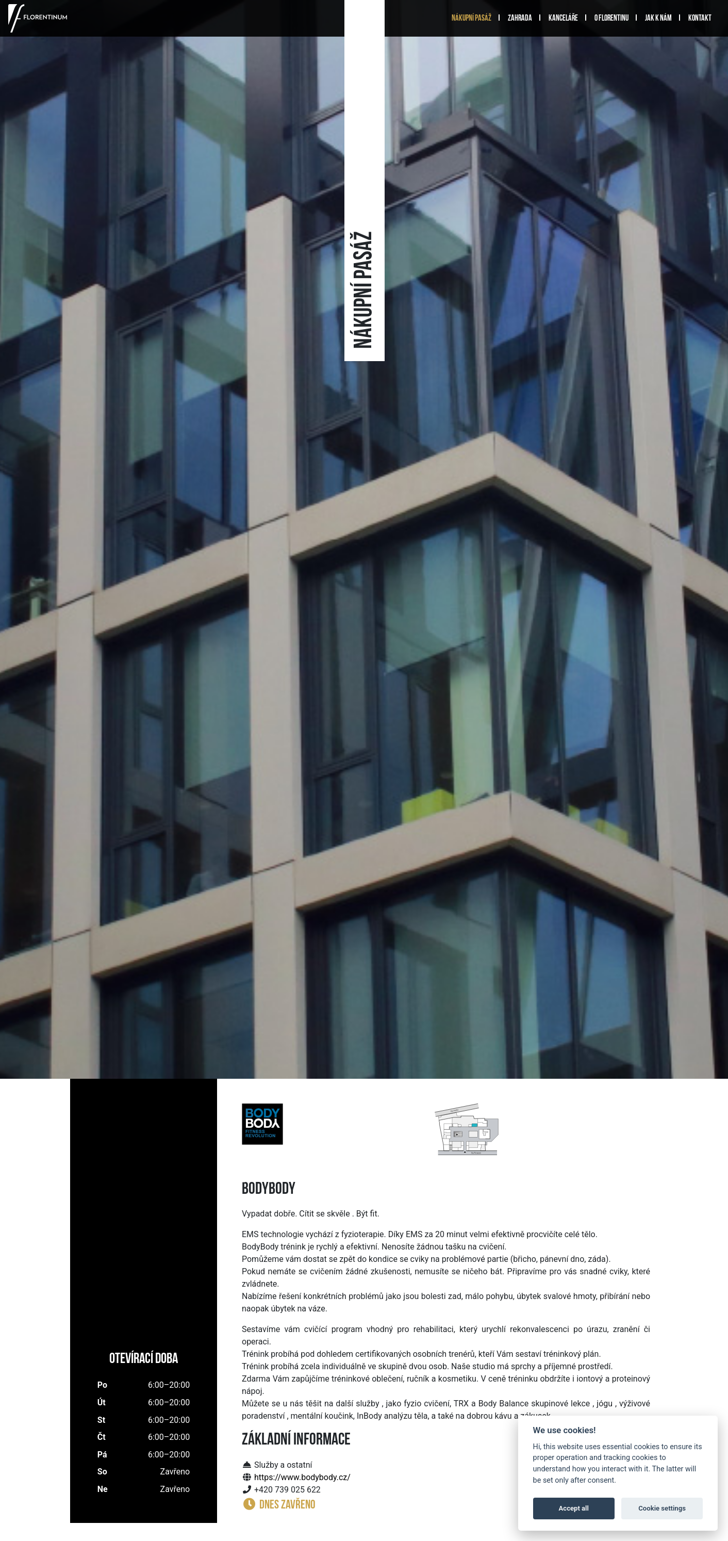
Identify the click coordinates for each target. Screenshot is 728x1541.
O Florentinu (611, 18)
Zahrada (520, 18)
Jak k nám (658, 18)
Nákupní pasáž (471, 18)
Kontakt (700, 18)
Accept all (574, 1508)
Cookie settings (662, 1508)
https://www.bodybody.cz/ (302, 1477)
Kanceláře (563, 18)
